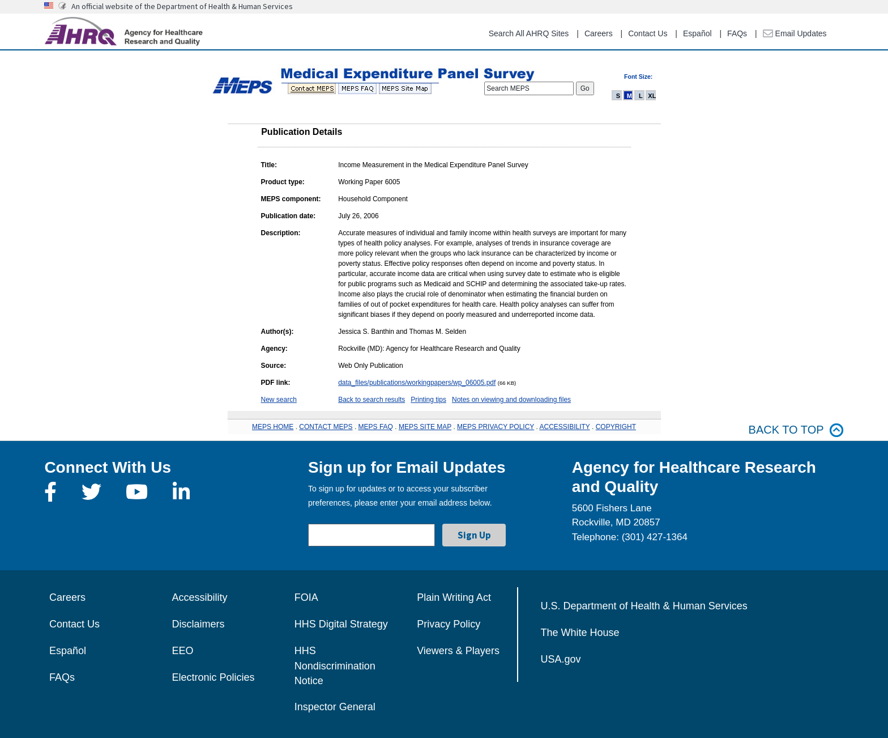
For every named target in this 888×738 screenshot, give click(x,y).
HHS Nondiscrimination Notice (334, 665)
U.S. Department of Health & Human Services (644, 606)
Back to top (796, 429)
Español (697, 33)
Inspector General (334, 706)
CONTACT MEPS (325, 427)
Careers (598, 33)
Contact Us (647, 33)
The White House (580, 632)
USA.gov (561, 659)
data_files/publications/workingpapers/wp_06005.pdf (417, 383)
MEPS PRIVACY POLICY (495, 427)
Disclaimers (198, 624)
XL (652, 95)
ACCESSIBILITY (565, 427)
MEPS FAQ (375, 427)
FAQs (737, 33)
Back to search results (371, 400)
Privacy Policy (448, 624)
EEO (182, 650)
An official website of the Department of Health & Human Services (182, 6)
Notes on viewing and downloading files (511, 400)
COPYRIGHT (616, 427)
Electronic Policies (213, 677)
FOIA (306, 597)
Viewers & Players (458, 650)
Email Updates (795, 33)
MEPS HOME (272, 427)
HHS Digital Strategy (341, 624)
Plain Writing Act (454, 597)
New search (279, 400)
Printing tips (428, 400)
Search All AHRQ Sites (529, 33)
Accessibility (199, 597)
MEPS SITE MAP (425, 427)
